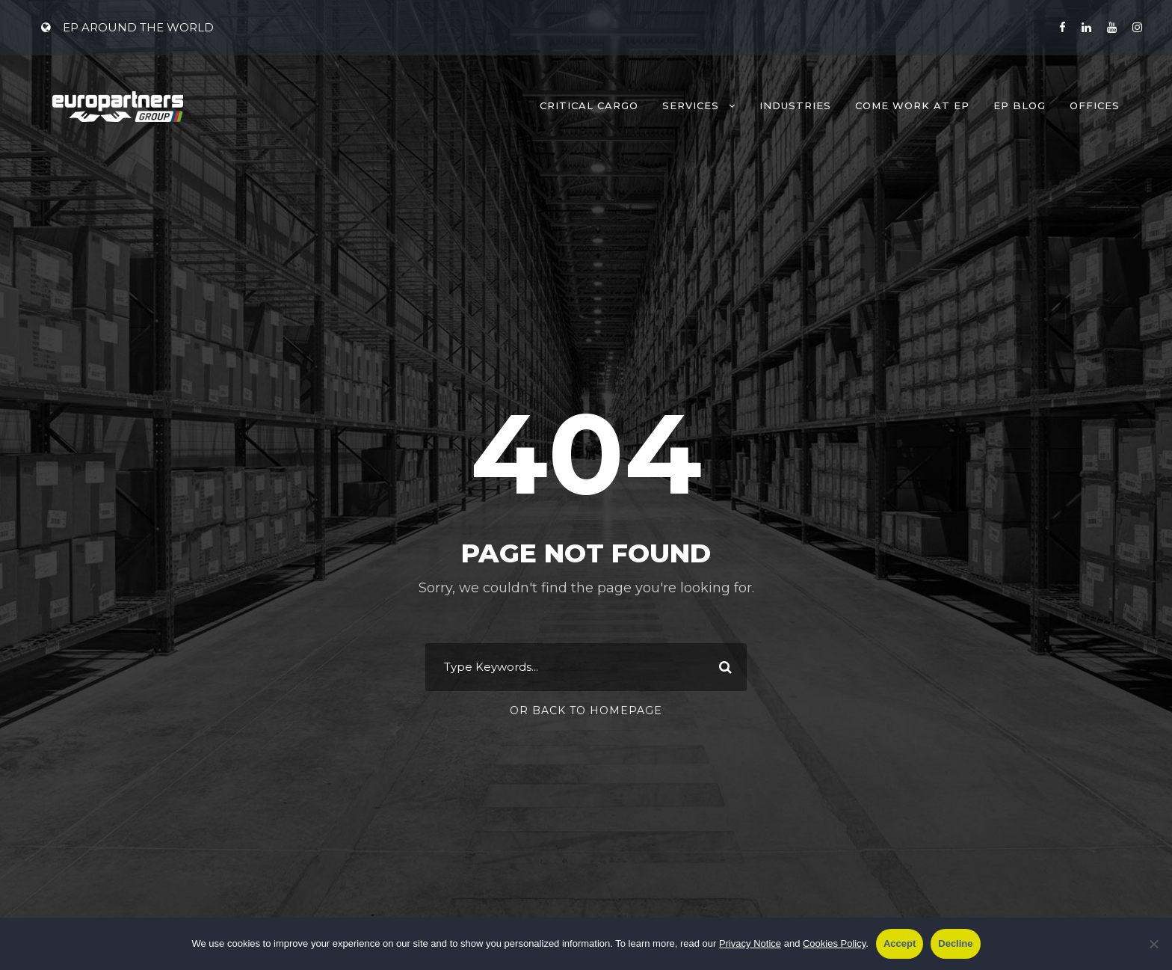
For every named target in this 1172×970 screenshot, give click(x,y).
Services (690, 105)
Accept (899, 943)
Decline (955, 943)
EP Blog (1019, 105)
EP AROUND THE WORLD (127, 27)
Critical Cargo (589, 105)
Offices (1095, 105)
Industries (795, 105)
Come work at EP (912, 105)
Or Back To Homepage (586, 710)
